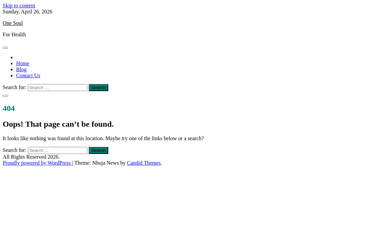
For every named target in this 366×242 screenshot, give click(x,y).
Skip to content (19, 5)
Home (22, 63)
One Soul (13, 23)
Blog (21, 69)
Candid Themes (144, 163)
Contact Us (28, 75)
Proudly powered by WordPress (37, 163)
